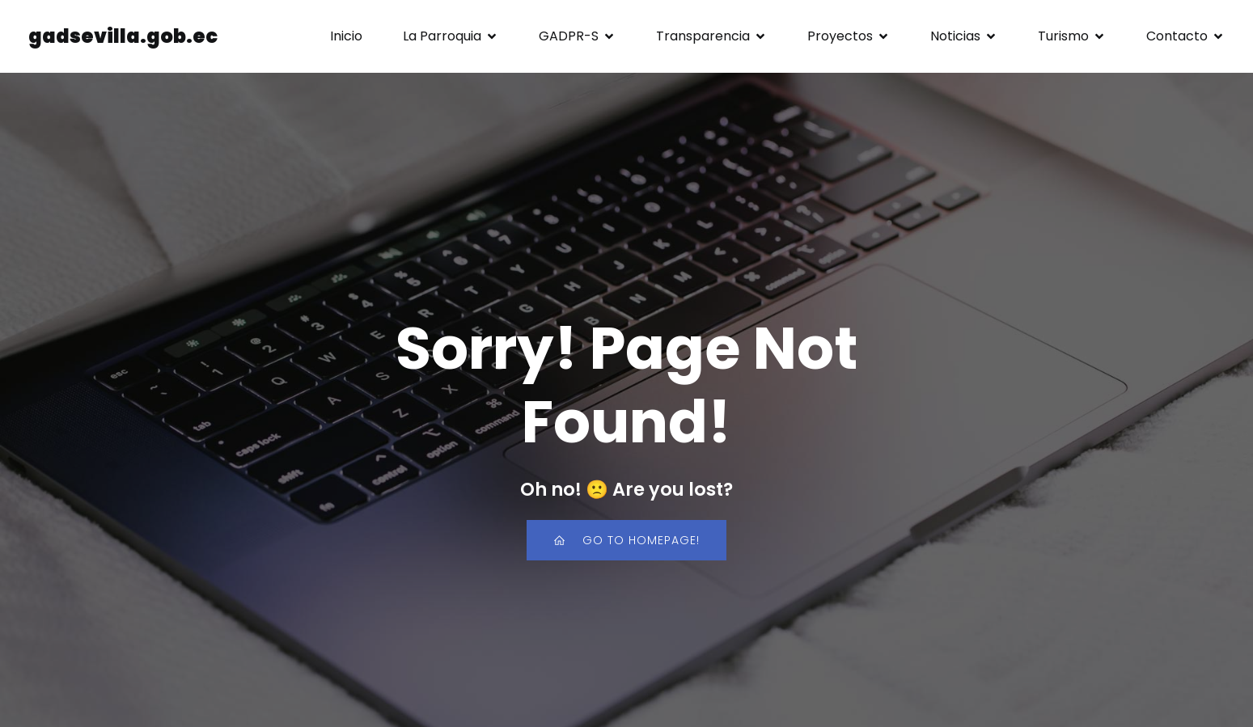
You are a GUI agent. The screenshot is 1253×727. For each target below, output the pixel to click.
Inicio (346, 36)
